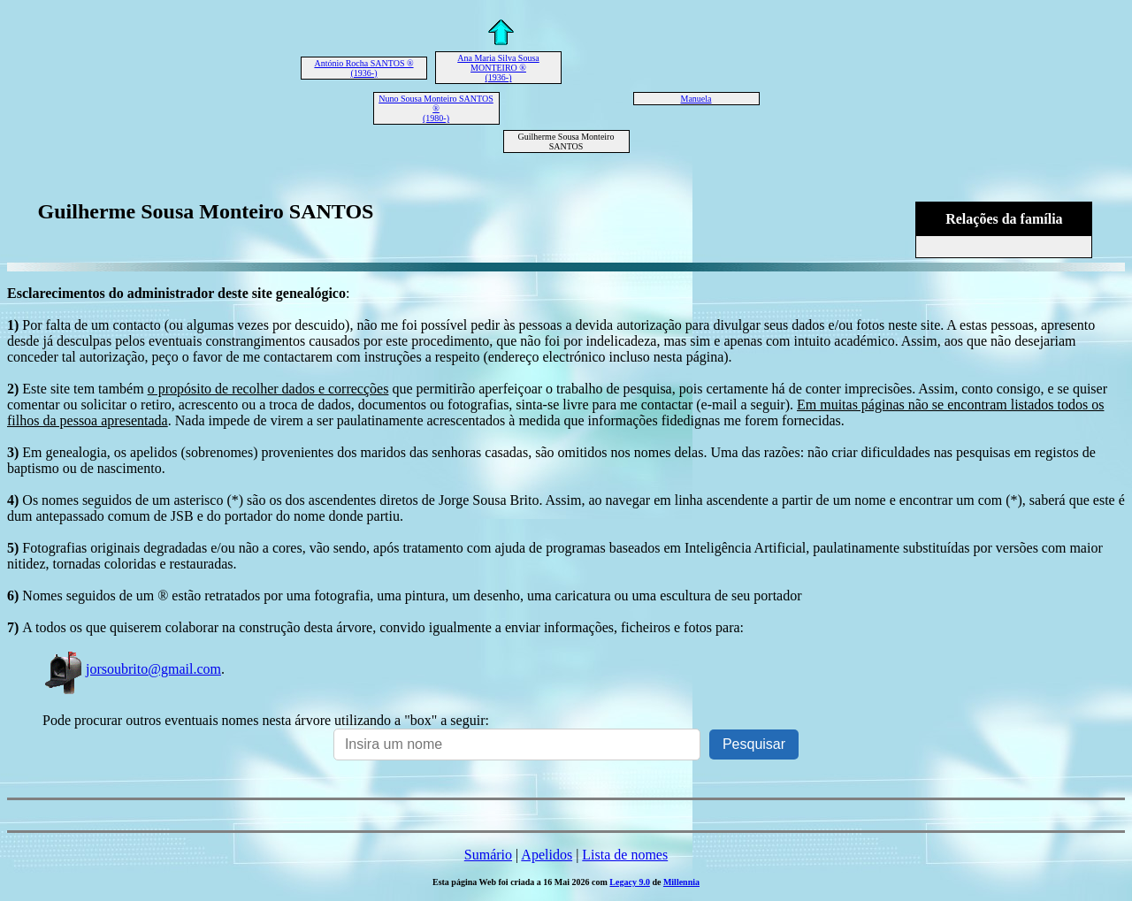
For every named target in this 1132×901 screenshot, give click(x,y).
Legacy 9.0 (629, 882)
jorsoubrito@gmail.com (131, 668)
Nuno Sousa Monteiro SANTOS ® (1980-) (436, 108)
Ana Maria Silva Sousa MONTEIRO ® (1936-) (498, 67)
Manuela (696, 98)
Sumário (488, 854)
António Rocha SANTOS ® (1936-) (363, 68)
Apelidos (546, 854)
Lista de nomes (625, 854)
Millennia (681, 882)
